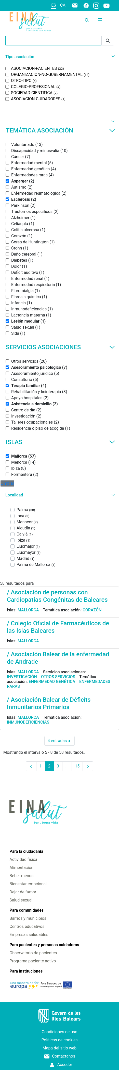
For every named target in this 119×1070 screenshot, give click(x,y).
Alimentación (21, 867)
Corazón (92, 610)
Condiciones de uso (59, 1031)
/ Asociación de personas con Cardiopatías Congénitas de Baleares (57, 596)
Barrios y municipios (27, 918)
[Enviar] (108, 40)
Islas (60, 442)
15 (79, 767)
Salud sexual (20, 900)
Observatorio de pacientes (33, 952)
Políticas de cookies (59, 1040)
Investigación (22, 676)
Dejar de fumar (22, 892)
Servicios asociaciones (60, 347)
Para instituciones (26, 971)
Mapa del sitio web (60, 1048)
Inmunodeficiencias (28, 722)
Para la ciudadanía (26, 851)
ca (62, 5)
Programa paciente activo (32, 961)
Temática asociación (60, 130)
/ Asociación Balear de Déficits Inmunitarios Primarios (49, 703)
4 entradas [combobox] (61, 741)
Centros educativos (26, 926)
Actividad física (23, 859)
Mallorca (28, 610)
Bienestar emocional (28, 883)
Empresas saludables (28, 934)
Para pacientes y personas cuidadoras (44, 944)
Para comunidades (26, 910)
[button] (59, 56)
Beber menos (21, 875)
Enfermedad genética (52, 681)
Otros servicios (58, 676)
